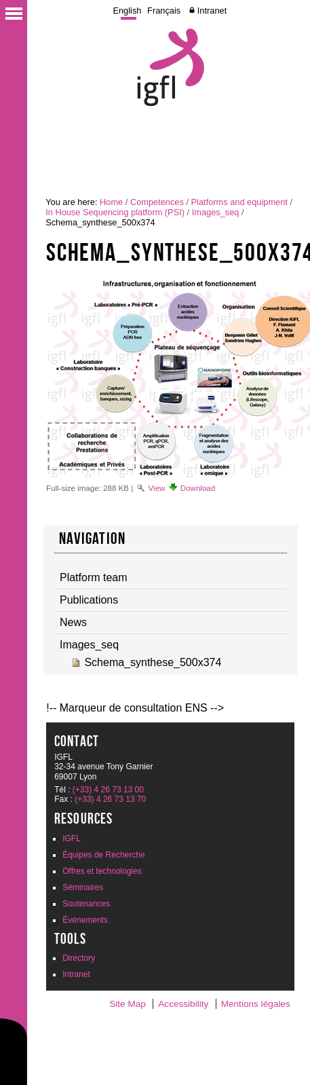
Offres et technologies (102, 871)
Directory (78, 958)
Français (163, 10)
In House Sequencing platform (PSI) (115, 212)
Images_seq (215, 212)
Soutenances (86, 903)
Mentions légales (255, 1004)
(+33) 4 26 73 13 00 (108, 789)
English (127, 10)
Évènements (85, 920)
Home (111, 202)
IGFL (71, 838)
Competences (157, 202)
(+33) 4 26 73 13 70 (110, 799)
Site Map (127, 1004)
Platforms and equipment (239, 202)
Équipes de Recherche (103, 855)
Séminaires (82, 887)
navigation (92, 538)
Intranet (212, 10)
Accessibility (183, 1004)
